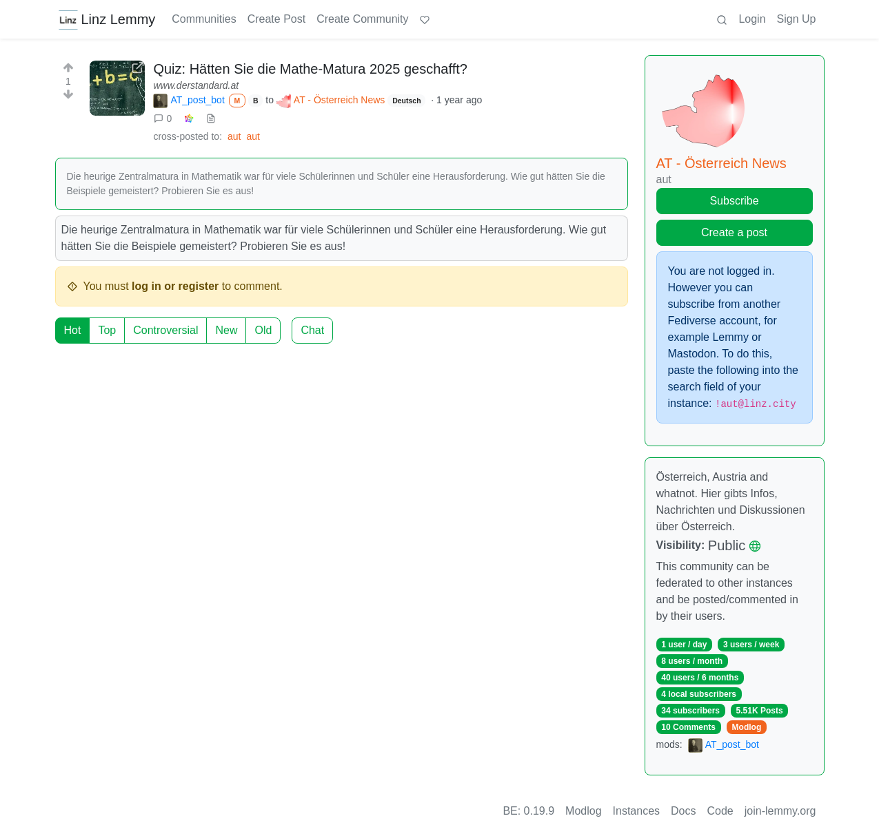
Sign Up (796, 19)
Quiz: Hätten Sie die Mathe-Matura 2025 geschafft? (310, 68)
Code (720, 811)
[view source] (211, 119)
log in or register (175, 286)
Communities (204, 19)
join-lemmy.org (780, 811)
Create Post (276, 19)
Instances (636, 811)
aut (234, 136)
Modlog (747, 727)
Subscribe (733, 201)
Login (751, 19)
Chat (312, 330)
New (226, 330)
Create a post (734, 232)
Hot (72, 330)
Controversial (165, 330)
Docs (683, 811)
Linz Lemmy (107, 19)
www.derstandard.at (196, 85)
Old (263, 330)
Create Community (362, 19)
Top (107, 330)
